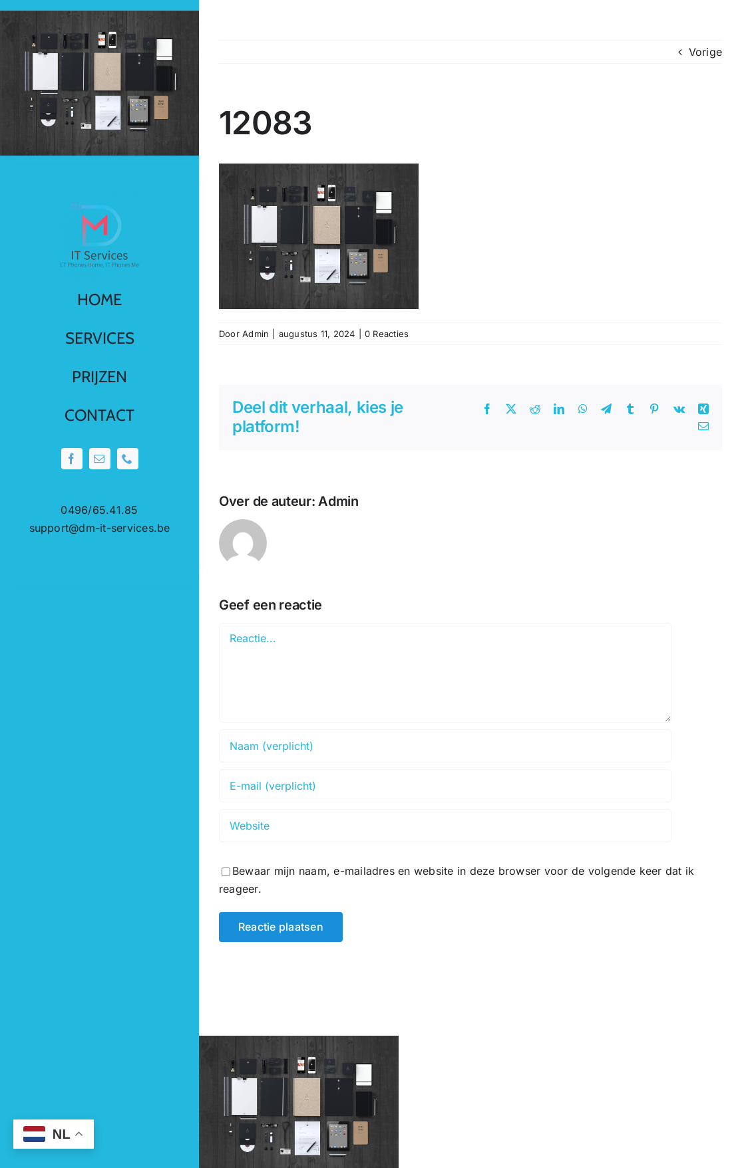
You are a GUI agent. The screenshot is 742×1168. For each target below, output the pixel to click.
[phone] (127, 458)
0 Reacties (387, 333)
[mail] (99, 458)
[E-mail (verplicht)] (445, 785)
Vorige (705, 51)
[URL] (445, 825)
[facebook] (72, 458)
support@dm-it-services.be (99, 527)
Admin (255, 333)
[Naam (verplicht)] (445, 745)
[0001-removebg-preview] (100, 195)
